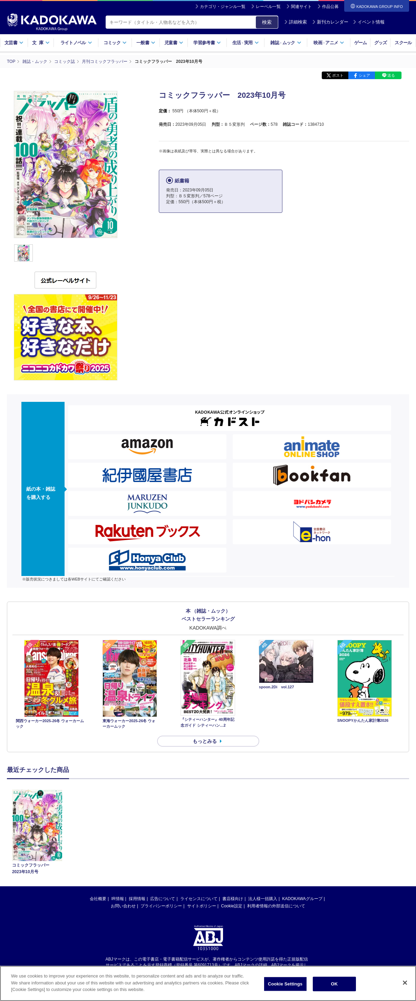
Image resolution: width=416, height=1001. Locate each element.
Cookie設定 (231, 906)
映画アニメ (328, 42)
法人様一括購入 (262, 898)
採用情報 (137, 898)
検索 (267, 22)
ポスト (338, 75)
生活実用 (245, 42)
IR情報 (118, 898)
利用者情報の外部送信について (276, 906)
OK (334, 985)
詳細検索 (295, 22)
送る (391, 75)
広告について (162, 898)
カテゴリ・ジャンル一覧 (222, 6)
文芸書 (13, 42)
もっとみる (205, 741)
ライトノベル (76, 42)
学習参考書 (207, 42)
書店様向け (232, 898)
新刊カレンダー (330, 22)
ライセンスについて (198, 898)
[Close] (405, 984)
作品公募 (330, 6)
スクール (403, 42)
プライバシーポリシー (161, 906)
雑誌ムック (285, 42)
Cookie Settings (285, 985)
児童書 (173, 42)
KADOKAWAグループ (302, 898)
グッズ (380, 42)
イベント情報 (369, 22)
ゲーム (360, 42)
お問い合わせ (123, 906)
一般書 (145, 42)
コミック (115, 42)
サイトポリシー (201, 906)
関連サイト (301, 6)
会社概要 (98, 898)
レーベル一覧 (268, 6)
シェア (364, 75)
